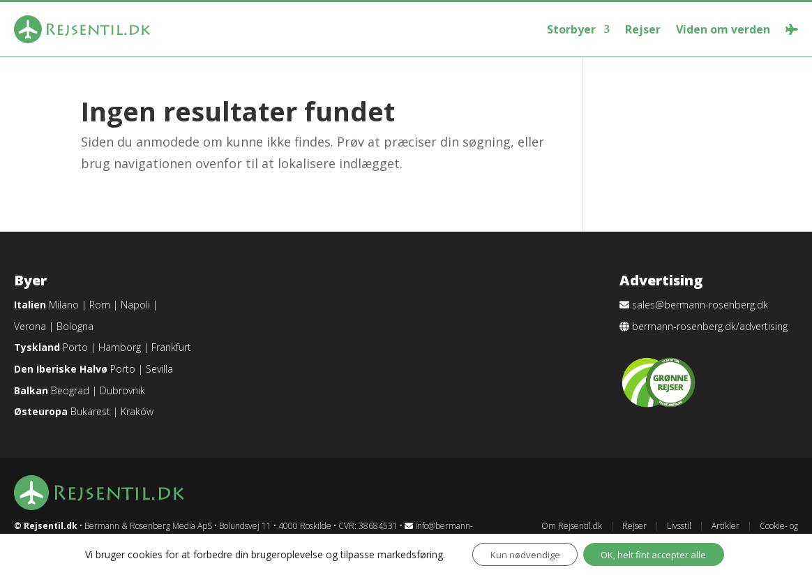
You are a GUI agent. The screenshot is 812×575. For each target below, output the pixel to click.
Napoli (135, 304)
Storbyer (571, 29)
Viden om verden (723, 29)
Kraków (137, 411)
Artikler (725, 526)
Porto (75, 347)
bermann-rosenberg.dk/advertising (710, 326)
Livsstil (679, 526)
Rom (99, 304)
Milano (64, 304)
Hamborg (119, 347)
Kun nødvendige (517, 553)
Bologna (75, 326)
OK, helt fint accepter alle (658, 553)
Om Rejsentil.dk (571, 526)
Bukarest (90, 411)
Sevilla (159, 368)
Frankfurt (171, 347)
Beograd (70, 390)
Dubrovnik (122, 390)
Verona (30, 326)
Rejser (643, 29)
